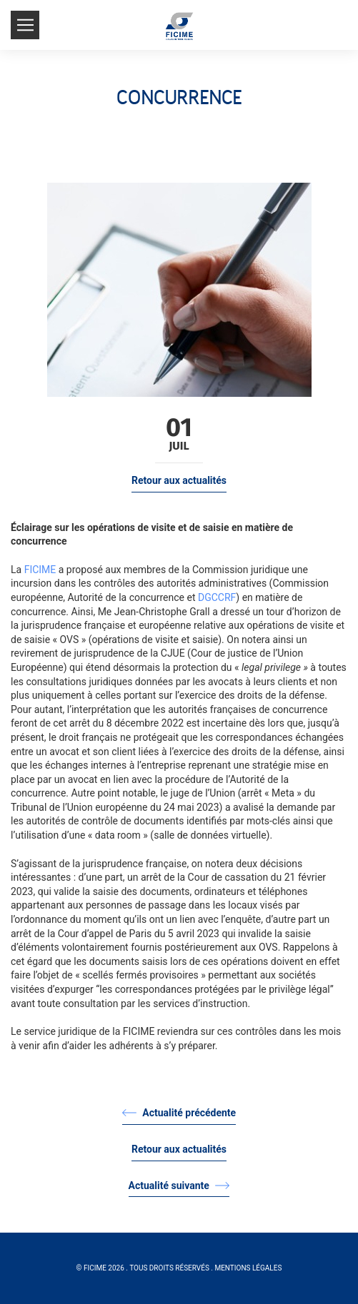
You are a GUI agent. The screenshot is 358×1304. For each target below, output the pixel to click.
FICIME (40, 569)
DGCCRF (217, 597)
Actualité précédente (179, 1112)
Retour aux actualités (179, 480)
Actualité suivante (179, 1185)
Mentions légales (248, 1268)
